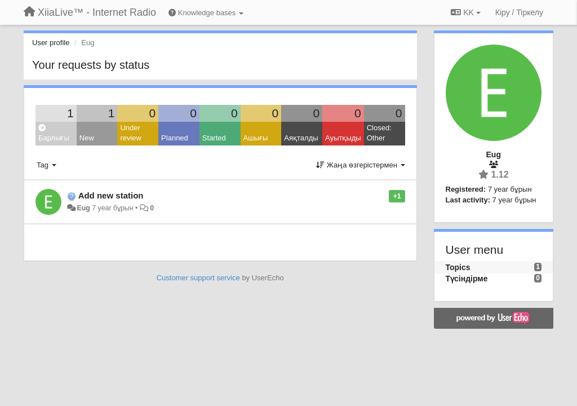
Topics (458, 267)
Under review (130, 133)
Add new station (111, 195)
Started (214, 138)
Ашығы (255, 138)
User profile (50, 42)
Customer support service (198, 277)
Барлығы (53, 133)
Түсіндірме (467, 278)
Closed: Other (379, 133)
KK (465, 12)
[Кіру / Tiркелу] (519, 12)
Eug (83, 208)
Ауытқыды (343, 138)
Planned (174, 138)
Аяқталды (301, 138)
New (86, 138)
